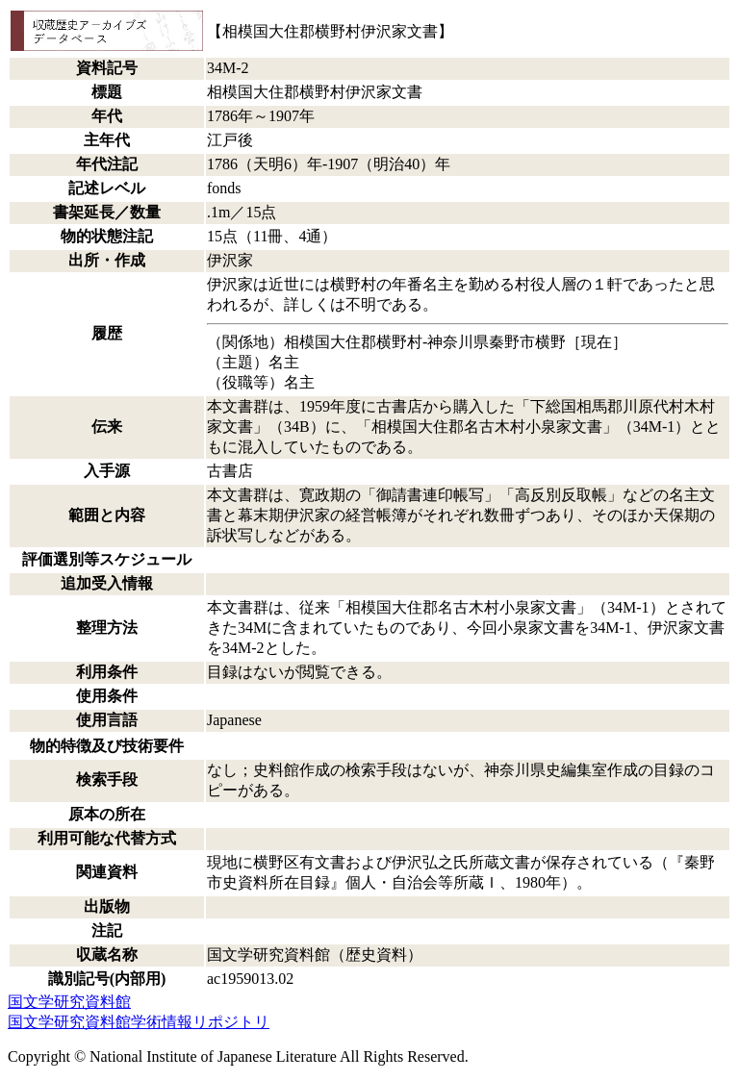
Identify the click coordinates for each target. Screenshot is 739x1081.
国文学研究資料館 (69, 1001)
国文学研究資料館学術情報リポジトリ (138, 1022)
